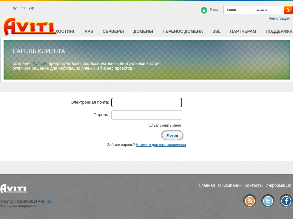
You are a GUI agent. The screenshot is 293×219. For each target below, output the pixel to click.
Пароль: (101, 114)
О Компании (230, 185)
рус (15, 8)
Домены (143, 31)
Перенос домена (183, 31)
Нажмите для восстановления (161, 145)
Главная (207, 185)
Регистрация (279, 18)
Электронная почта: (90, 102)
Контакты (254, 185)
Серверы (113, 31)
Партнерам (243, 31)
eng (24, 8)
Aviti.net (40, 63)
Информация (278, 185)
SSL (216, 31)
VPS (89, 31)
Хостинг (65, 31)
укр (31, 8)
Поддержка (279, 31)
